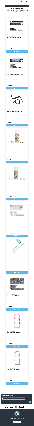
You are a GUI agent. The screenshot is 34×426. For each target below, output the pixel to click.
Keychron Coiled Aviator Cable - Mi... (14, 258)
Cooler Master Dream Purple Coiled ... (14, 369)
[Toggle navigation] (6, 2)
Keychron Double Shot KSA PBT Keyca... (15, 37)
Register (17, 421)
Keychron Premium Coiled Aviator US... (14, 111)
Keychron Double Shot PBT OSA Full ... (14, 221)
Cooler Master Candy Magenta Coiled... (15, 332)
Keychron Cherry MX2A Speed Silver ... (14, 185)
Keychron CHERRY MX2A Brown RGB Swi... (15, 148)
